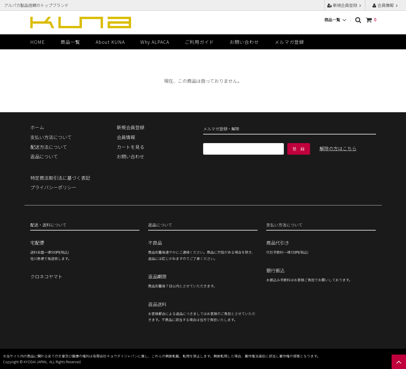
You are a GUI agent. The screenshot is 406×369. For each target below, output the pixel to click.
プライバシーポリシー (53, 187)
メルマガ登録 (289, 41)
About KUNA (110, 41)
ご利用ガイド (199, 41)
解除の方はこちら (338, 148)
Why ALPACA (154, 41)
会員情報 (385, 5)
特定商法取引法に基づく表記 (60, 177)
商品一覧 (70, 41)
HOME (37, 41)
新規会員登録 (344, 5)
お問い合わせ (244, 41)
